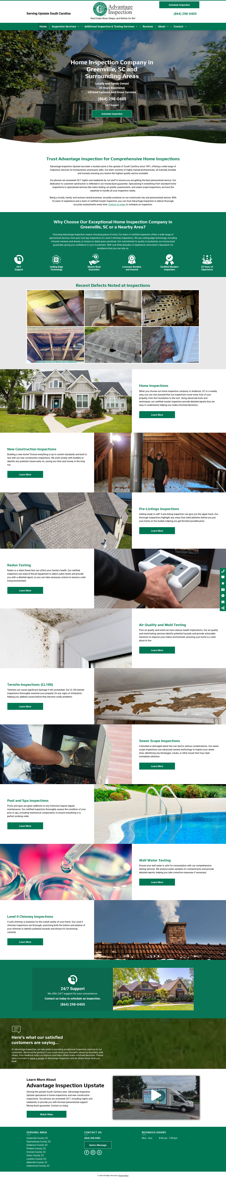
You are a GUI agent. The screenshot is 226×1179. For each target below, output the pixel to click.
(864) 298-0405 (185, 14)
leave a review (37, 1058)
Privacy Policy (123, 1176)
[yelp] (99, 1153)
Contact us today (117, 204)
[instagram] (93, 1153)
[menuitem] (43, 26)
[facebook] (86, 1153)
